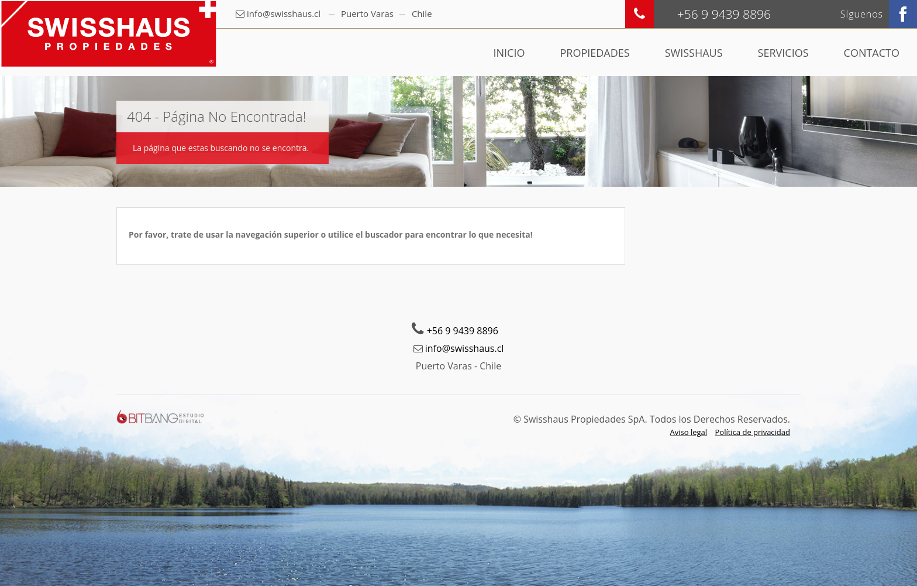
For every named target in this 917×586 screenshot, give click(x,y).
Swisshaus (694, 53)
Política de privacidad (752, 432)
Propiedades (594, 53)
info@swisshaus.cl (283, 13)
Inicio (509, 53)
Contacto (871, 53)
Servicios (783, 53)
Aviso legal (689, 432)
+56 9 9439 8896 (462, 330)
